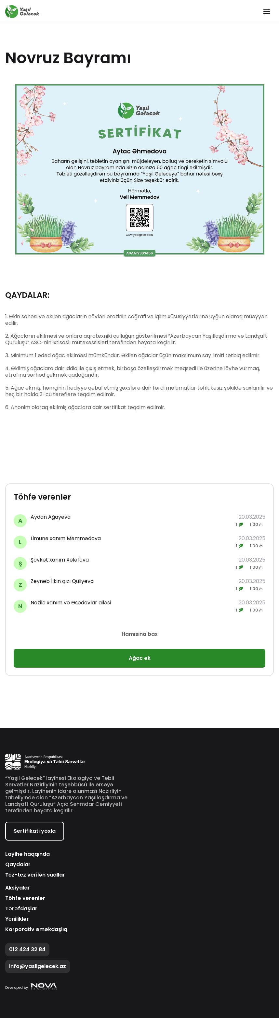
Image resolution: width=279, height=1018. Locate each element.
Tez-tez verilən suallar (35, 875)
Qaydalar (18, 864)
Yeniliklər (17, 919)
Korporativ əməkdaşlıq (36, 929)
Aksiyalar (17, 888)
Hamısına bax (140, 634)
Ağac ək (140, 658)
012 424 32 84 (27, 949)
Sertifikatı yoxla (35, 831)
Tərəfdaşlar (21, 908)
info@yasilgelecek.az (37, 966)
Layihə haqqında (27, 854)
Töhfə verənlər (25, 898)
